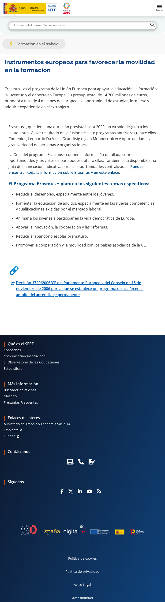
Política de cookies (82, 558)
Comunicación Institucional (25, 356)
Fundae (9, 436)
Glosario (10, 396)
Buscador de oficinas (20, 390)
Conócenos (12, 350)
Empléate (11, 430)
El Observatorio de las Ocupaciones (32, 362)
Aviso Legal (82, 584)
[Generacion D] (82, 529)
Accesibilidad (82, 598)
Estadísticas (13, 368)
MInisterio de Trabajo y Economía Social (35, 424)
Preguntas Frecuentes (21, 402)
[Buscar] (82, 25)
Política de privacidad (82, 571)
